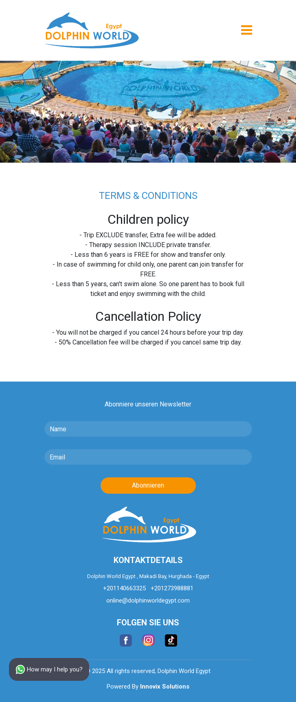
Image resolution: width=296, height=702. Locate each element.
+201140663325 (124, 588)
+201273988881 (172, 588)
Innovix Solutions (164, 686)
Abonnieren (148, 485)
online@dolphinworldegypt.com (148, 600)
